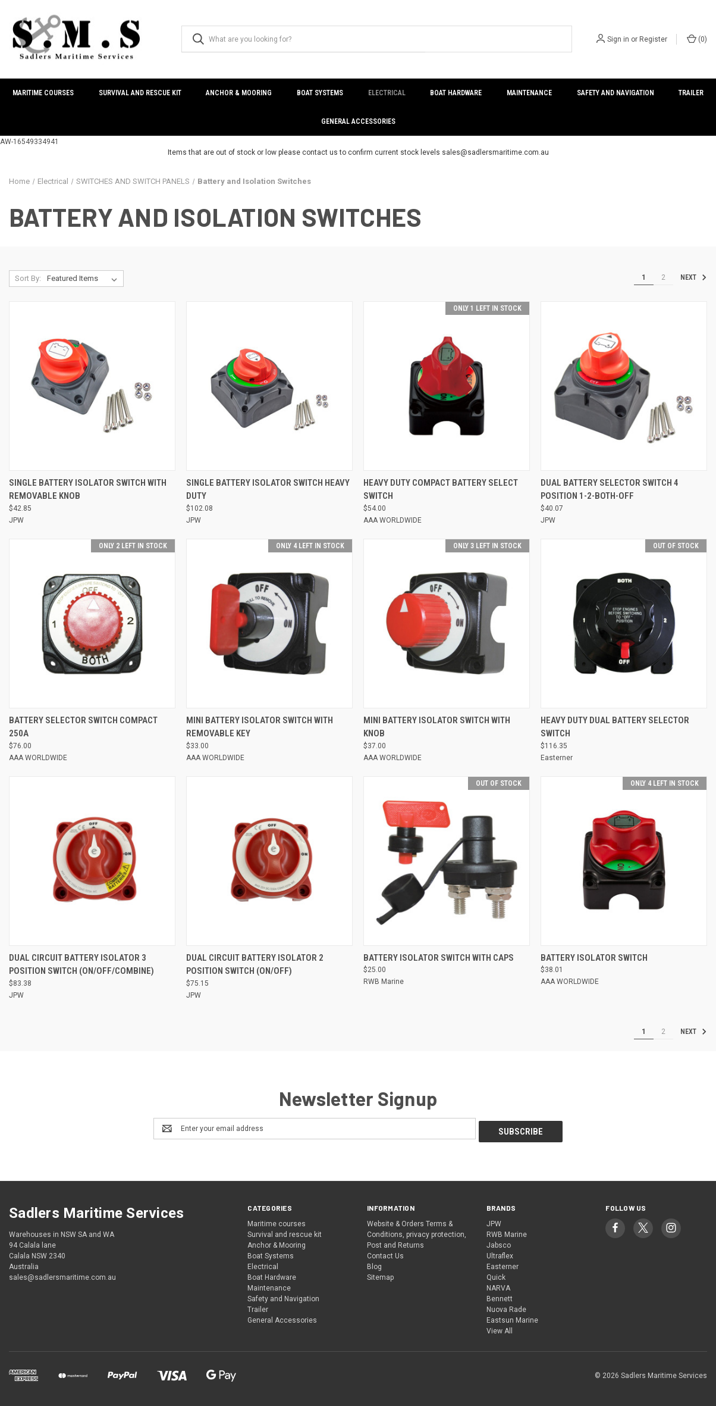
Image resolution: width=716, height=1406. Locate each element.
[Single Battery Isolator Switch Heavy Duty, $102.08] (269, 386)
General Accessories (358, 121)
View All (499, 1328)
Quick (495, 1274)
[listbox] (84, 278)
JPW (493, 1221)
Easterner (502, 1264)
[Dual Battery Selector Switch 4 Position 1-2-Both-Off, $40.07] (624, 386)
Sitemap (380, 1274)
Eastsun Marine (512, 1317)
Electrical (387, 93)
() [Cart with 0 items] (697, 38)
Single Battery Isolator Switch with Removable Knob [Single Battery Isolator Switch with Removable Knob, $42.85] (88, 489)
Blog (374, 1264)
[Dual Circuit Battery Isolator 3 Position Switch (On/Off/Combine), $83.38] (92, 861)
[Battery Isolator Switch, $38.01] (624, 861)
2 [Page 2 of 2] (663, 277)
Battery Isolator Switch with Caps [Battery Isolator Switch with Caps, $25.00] (438, 957)
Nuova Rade (506, 1306)
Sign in (618, 39)
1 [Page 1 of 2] (644, 277)
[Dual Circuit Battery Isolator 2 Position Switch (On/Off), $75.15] (269, 861)
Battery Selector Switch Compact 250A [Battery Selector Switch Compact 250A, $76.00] (83, 727)
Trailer (257, 1306)
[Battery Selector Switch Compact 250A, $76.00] (92, 623)
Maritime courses (43, 93)
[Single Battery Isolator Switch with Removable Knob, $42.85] (92, 386)
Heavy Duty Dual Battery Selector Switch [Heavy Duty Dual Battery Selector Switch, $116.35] (615, 727)
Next (693, 277)
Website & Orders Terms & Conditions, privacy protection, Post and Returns (416, 1231)
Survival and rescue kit (140, 93)
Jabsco (498, 1242)
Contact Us (385, 1253)
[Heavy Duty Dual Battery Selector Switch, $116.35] (624, 623)
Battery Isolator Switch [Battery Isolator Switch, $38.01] (594, 957)
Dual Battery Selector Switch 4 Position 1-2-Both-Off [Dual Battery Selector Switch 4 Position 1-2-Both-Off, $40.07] (610, 489)
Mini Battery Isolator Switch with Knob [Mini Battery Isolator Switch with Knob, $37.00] (436, 727)
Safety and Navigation (615, 93)
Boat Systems (320, 93)
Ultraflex (499, 1253)
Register (653, 39)
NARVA (498, 1285)
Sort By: (28, 278)
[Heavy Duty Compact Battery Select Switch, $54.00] (446, 386)
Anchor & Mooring (239, 93)
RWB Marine (506, 1231)
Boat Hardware (456, 93)
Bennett (499, 1296)
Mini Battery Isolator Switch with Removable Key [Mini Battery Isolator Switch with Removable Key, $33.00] (259, 727)
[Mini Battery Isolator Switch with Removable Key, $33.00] (269, 623)
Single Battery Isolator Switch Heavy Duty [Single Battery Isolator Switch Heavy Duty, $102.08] (268, 489)
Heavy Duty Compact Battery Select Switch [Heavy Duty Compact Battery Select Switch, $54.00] (440, 489)
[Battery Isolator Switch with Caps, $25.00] (446, 861)
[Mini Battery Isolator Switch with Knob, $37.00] (446, 623)
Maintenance (529, 93)
